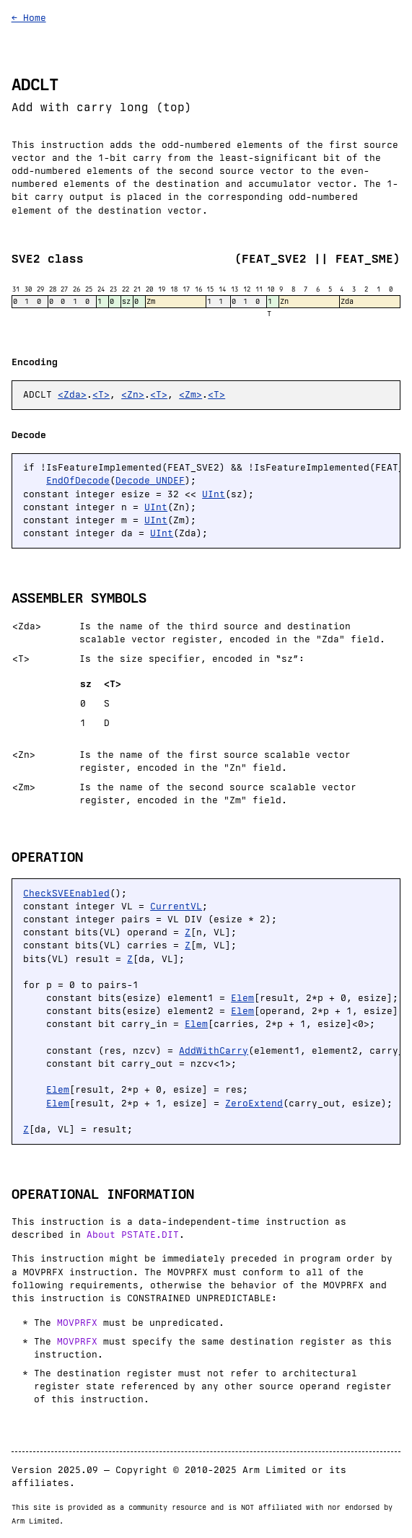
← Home (29, 17)
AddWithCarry (213, 1050)
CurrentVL (176, 906)
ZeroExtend (254, 1103)
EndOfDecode (78, 480)
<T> (101, 394)
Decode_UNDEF (150, 480)
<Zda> (72, 394)
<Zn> (132, 394)
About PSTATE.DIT (133, 1234)
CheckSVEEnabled (66, 893)
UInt (213, 494)
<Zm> (190, 394)
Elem (242, 997)
